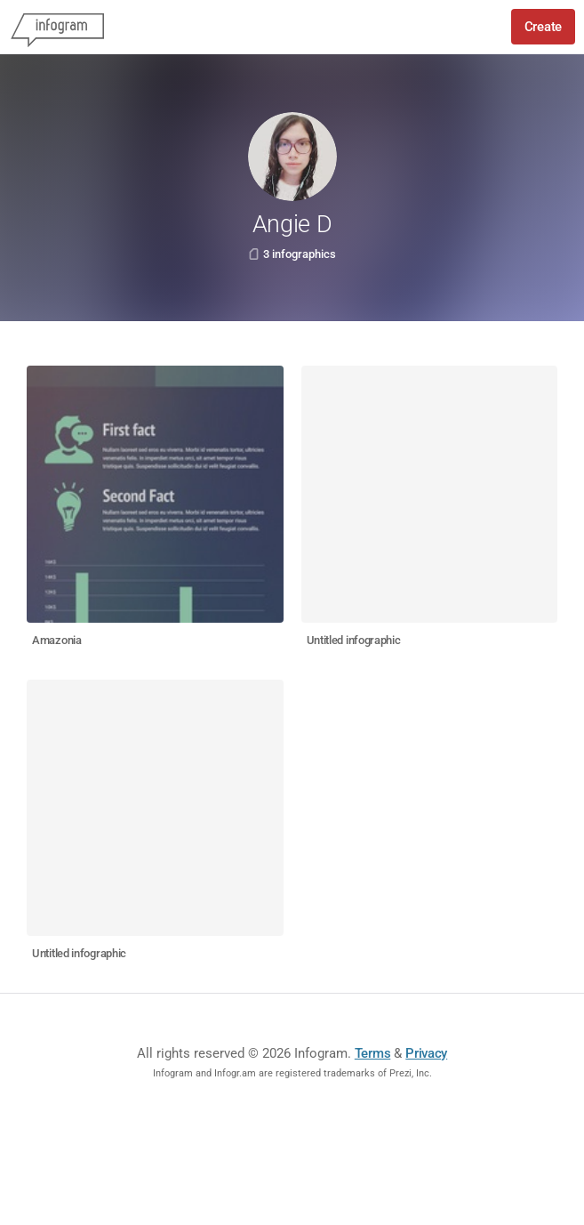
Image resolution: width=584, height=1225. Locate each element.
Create (543, 27)
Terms (373, 1053)
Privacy (426, 1053)
